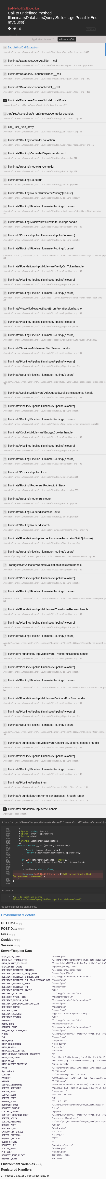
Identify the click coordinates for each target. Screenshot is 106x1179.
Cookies (7, 939)
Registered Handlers (16, 1169)
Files (4, 934)
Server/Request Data (16, 950)
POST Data (9, 928)
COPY (90, 29)
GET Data (8, 923)
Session (7, 945)
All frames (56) (66, 39)
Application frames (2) (43, 39)
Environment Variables (18, 1164)
